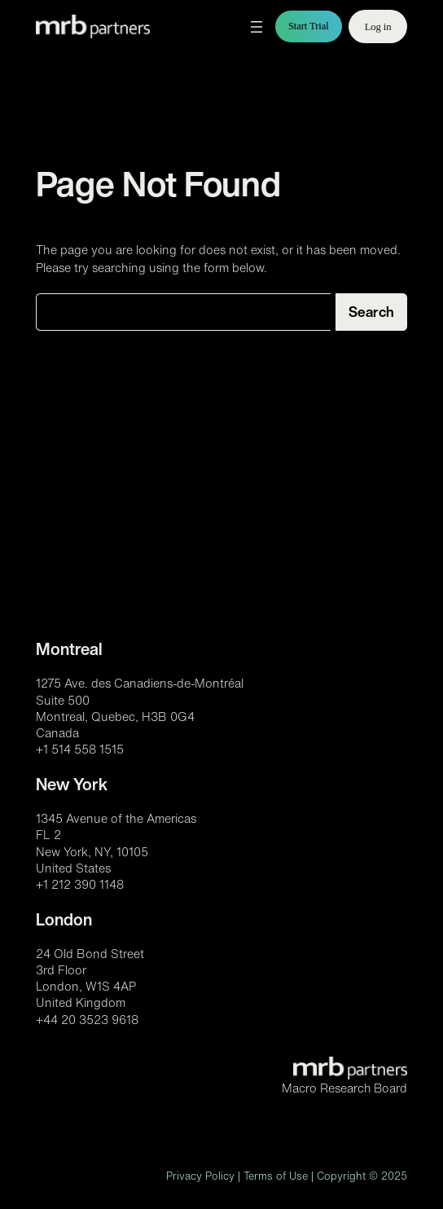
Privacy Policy (200, 1176)
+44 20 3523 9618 (87, 1019)
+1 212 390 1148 (80, 884)
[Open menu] (256, 27)
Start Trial (308, 26)
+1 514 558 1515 (80, 749)
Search (371, 312)
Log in (378, 27)
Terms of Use (275, 1176)
